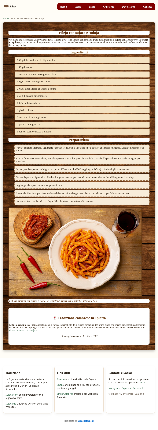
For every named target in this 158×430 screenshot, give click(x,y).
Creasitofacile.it (85, 420)
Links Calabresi (65, 393)
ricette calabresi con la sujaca (23, 330)
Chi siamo (108, 6)
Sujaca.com (11, 394)
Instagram (114, 388)
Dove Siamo (128, 6)
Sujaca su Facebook (133, 388)
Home (63, 6)
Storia (78, 6)
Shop (60, 384)
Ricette (61, 379)
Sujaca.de (10, 403)
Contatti (147, 6)
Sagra (92, 6)
